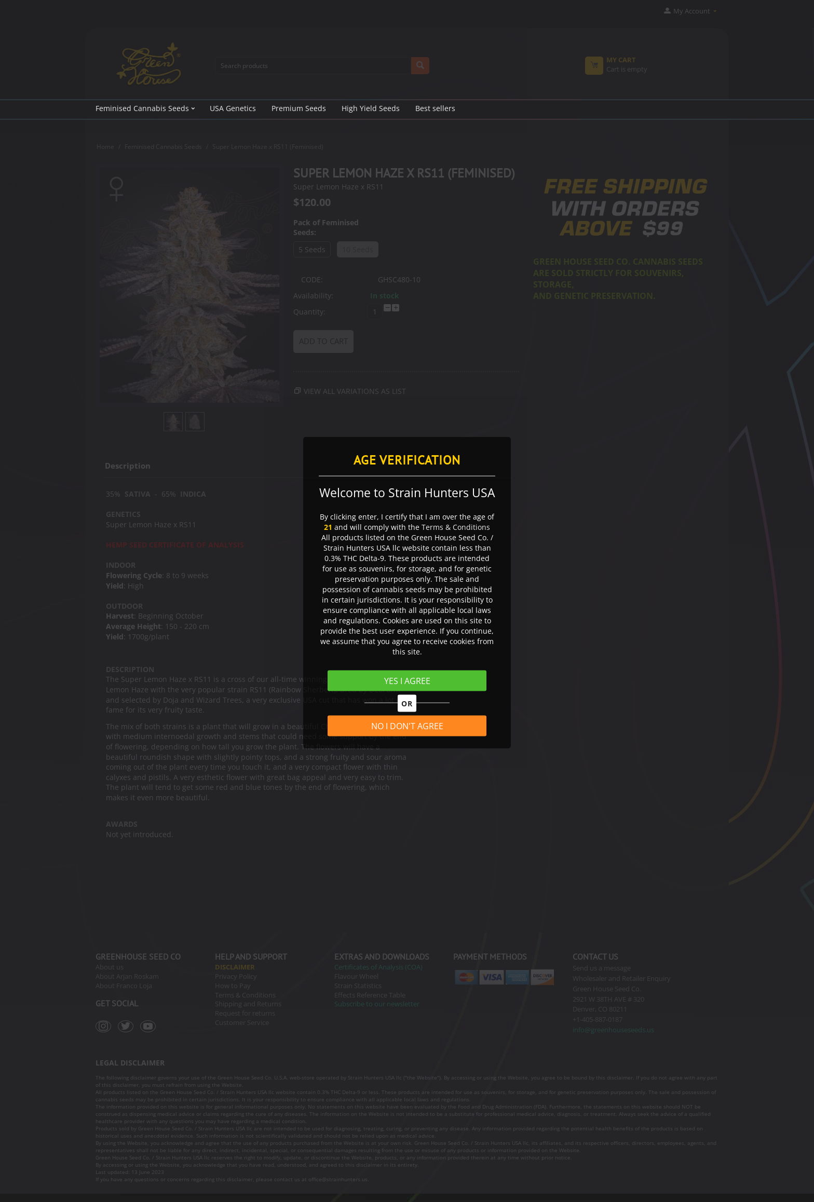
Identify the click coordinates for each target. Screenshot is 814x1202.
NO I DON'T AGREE (407, 725)
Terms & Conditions (456, 527)
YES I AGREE (407, 681)
